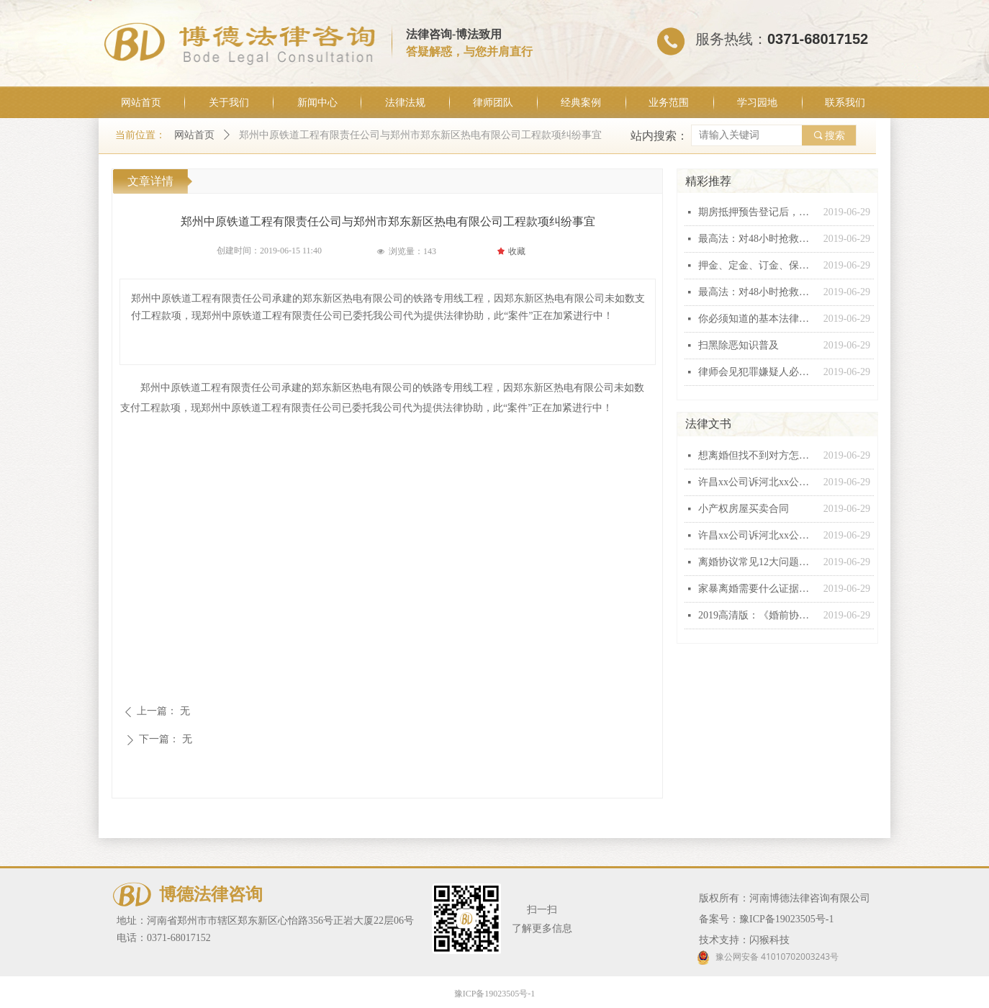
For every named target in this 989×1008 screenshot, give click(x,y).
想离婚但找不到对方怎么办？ (757, 455)
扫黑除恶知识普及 (738, 345)
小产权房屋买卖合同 (743, 508)
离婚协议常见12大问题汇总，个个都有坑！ (757, 562)
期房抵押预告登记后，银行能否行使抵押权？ (757, 212)
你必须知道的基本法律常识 (757, 318)
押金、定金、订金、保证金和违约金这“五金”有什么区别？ (757, 265)
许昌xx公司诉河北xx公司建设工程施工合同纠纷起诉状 (757, 482)
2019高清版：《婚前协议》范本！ (757, 615)
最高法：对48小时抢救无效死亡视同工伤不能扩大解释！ (757, 238)
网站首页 (194, 135)
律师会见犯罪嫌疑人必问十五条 (757, 371)
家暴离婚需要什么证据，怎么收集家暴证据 (757, 588)
